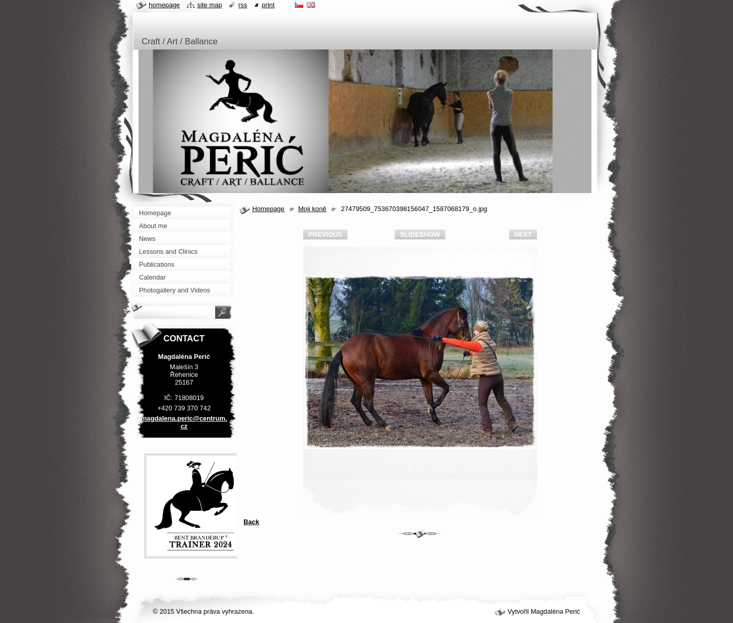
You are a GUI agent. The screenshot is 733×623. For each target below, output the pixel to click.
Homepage (268, 209)
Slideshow (420, 234)
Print (268, 5)
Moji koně (312, 209)
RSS (242, 5)
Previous (325, 234)
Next (523, 234)
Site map (209, 5)
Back (251, 522)
